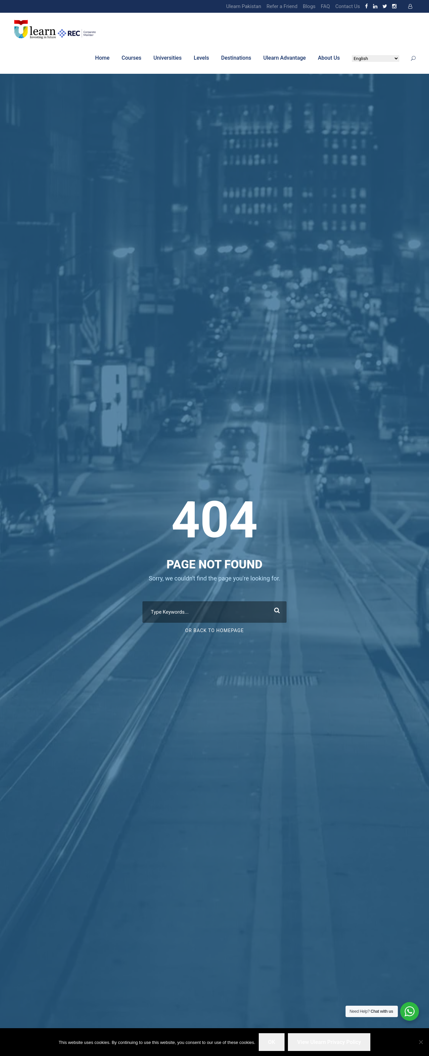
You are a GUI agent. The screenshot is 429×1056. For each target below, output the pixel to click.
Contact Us (347, 6)
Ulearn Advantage (284, 58)
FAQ (325, 6)
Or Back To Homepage (214, 630)
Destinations (236, 58)
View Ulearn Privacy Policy (329, 1042)
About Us (329, 58)
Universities (168, 58)
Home (102, 58)
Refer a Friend (281, 6)
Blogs (309, 6)
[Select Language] (375, 58)
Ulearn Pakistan (243, 6)
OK (271, 1042)
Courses (131, 58)
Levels (201, 58)
